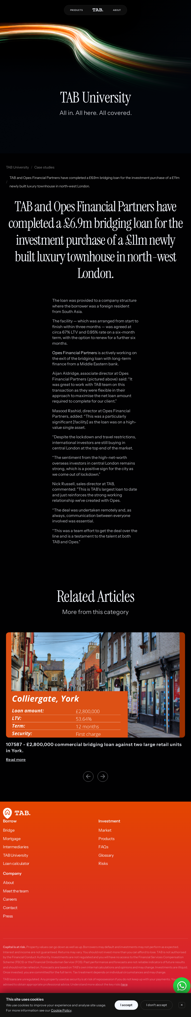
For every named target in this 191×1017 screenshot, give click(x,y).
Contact (10, 907)
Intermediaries (15, 846)
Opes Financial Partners (74, 352)
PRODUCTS (76, 10)
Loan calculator (16, 863)
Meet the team (16, 890)
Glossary (105, 855)
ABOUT (117, 10)
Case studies (44, 167)
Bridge (8, 830)
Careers (10, 899)
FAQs (103, 846)
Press (8, 916)
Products (106, 838)
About (8, 882)
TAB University (17, 167)
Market (104, 830)
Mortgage (11, 838)
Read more (16, 753)
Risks (103, 863)
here (124, 984)
